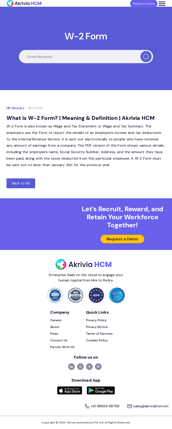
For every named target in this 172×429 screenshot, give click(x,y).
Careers (56, 320)
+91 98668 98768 (102, 406)
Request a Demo (122, 239)
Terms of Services (99, 334)
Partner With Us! (62, 347)
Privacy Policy (96, 320)
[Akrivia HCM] (24, 3)
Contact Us (59, 340)
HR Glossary (15, 108)
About (55, 327)
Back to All (21, 183)
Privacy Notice (97, 327)
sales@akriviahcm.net (148, 406)
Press (54, 334)
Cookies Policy (97, 340)
